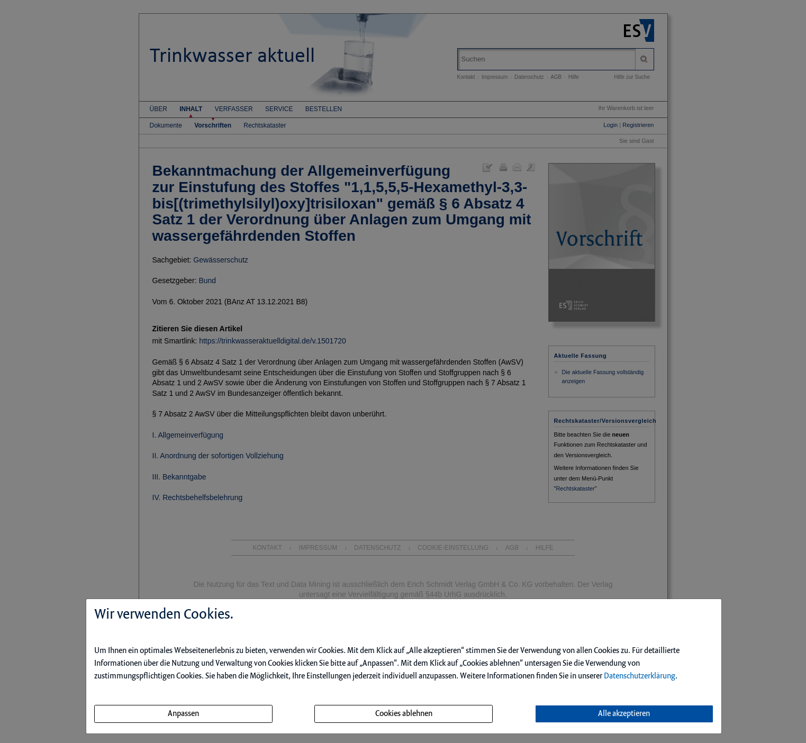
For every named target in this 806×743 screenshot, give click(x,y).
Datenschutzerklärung (639, 676)
